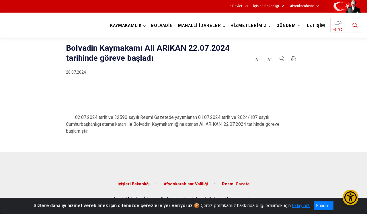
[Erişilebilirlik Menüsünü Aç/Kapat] (350, 197)
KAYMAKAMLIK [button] (126, 25)
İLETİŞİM (315, 25)
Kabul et (323, 205)
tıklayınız (301, 205)
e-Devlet (235, 6)
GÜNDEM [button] (286, 25)
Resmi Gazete (236, 184)
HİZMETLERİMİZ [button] (249, 25)
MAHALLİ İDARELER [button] (199, 25)
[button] (281, 58)
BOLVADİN (162, 25)
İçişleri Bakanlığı (266, 6)
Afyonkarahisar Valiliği (186, 184)
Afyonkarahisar (302, 6)
